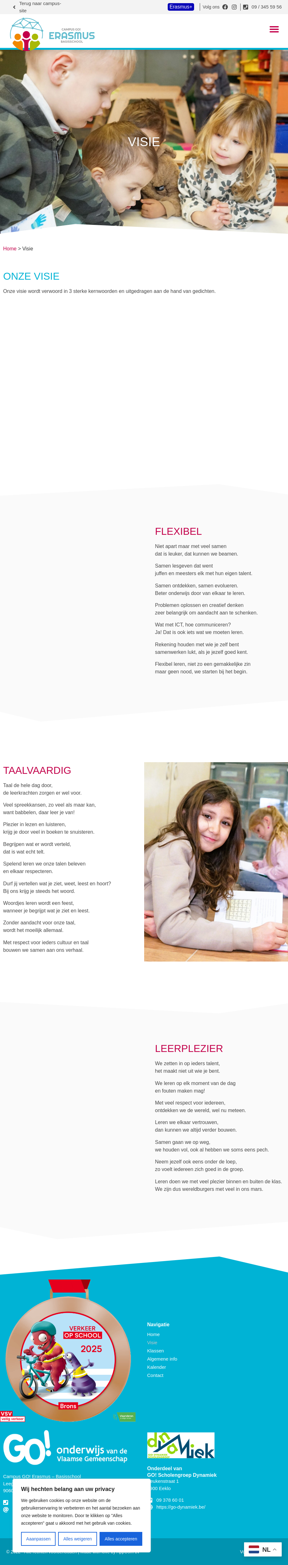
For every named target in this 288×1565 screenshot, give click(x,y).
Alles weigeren (77, 1538)
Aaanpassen (38, 1538)
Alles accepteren (121, 1538)
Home (10, 248)
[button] (274, 29)
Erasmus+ (181, 6)
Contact (155, 1375)
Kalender (156, 1367)
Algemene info (162, 1359)
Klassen (155, 1350)
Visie (152, 1342)
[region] (82, 1515)
